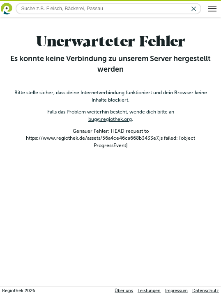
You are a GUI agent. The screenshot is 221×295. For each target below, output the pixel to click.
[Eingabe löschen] (193, 9)
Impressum (176, 290)
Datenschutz (205, 290)
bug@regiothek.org (110, 119)
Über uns (124, 290)
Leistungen (149, 290)
